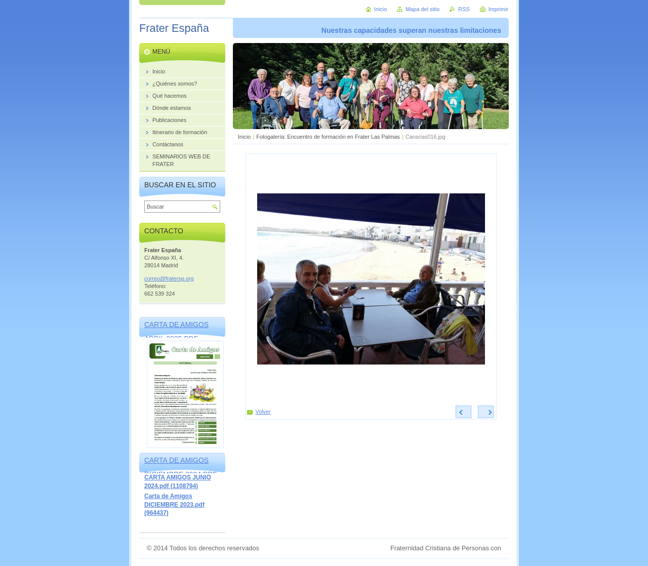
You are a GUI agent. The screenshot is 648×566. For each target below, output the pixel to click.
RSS (463, 9)
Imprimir (498, 9)
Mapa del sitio (422, 9)
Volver (263, 412)
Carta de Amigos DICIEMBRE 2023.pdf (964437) (174, 504)
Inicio (244, 137)
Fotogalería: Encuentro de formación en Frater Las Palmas (328, 137)
